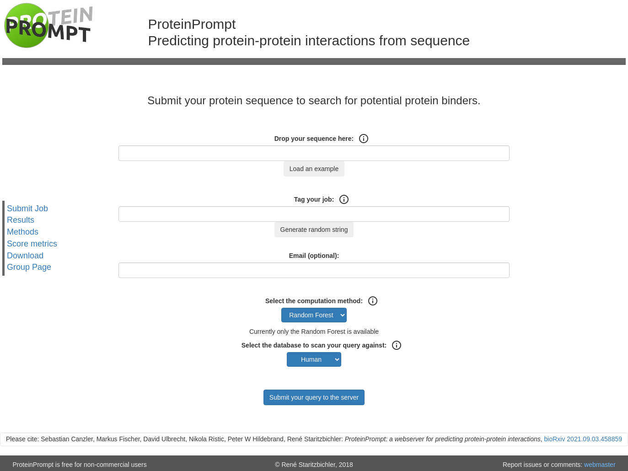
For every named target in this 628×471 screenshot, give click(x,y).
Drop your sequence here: (314, 138)
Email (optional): (314, 255)
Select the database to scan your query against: (314, 345)
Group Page (29, 267)
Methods (22, 231)
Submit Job (27, 208)
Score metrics (32, 243)
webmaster (599, 464)
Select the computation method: (314, 301)
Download (25, 255)
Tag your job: (314, 199)
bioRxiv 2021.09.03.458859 (583, 439)
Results (20, 220)
